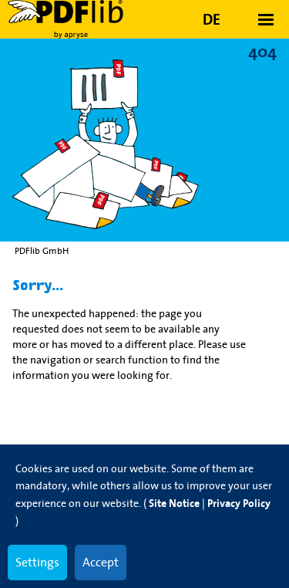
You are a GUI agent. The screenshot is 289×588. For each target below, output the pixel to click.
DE (211, 19)
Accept (100, 562)
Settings (37, 562)
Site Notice (174, 503)
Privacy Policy (239, 503)
